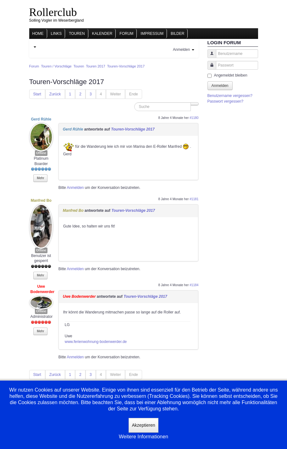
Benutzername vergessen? (229, 96)
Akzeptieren (143, 425)
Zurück (55, 94)
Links (56, 33)
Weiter (115, 94)
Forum (126, 33)
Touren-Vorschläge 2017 (133, 129)
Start (37, 94)
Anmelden (75, 187)
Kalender (102, 33)
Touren (77, 33)
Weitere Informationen (143, 436)
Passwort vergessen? (225, 101)
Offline (41, 153)
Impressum (152, 33)
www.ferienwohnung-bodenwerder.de (96, 341)
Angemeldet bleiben (230, 75)
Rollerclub (53, 12)
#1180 (194, 118)
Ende (133, 94)
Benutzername (209, 56)
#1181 (194, 199)
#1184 (194, 285)
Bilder (177, 33)
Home (38, 33)
